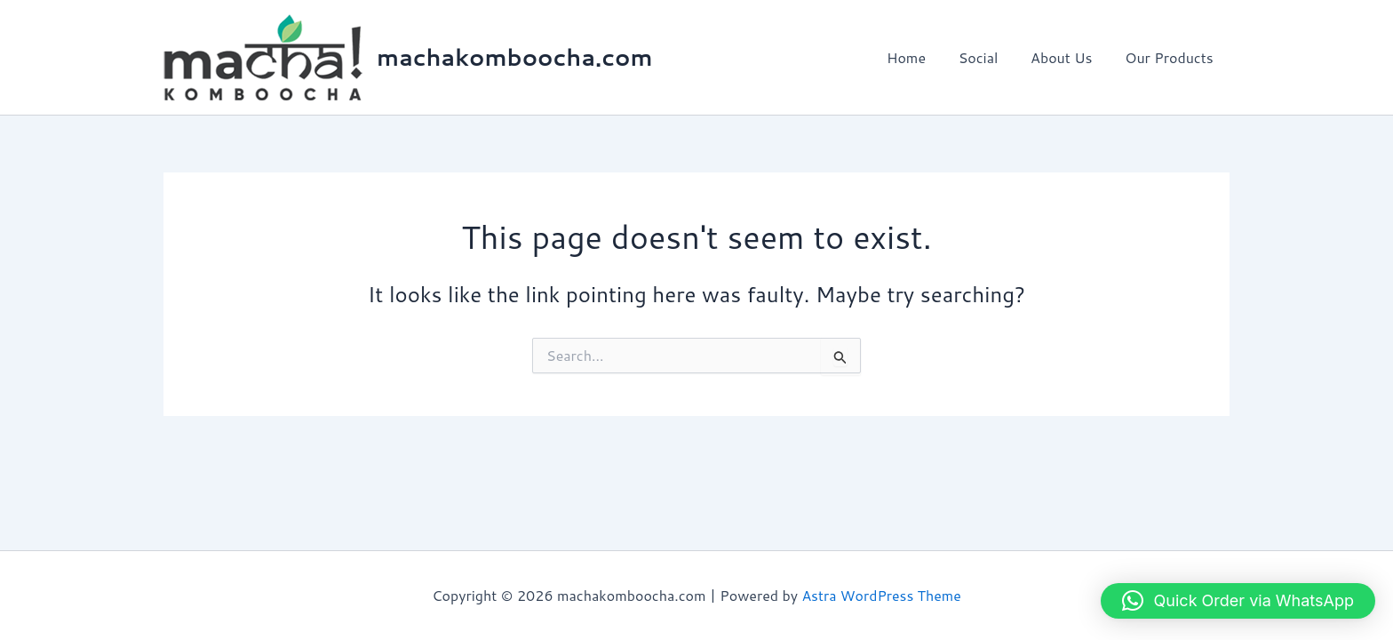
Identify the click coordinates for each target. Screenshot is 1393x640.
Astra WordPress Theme (881, 595)
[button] (1238, 601)
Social (988, 57)
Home (920, 57)
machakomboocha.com (515, 57)
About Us (1067, 57)
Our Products (1171, 57)
